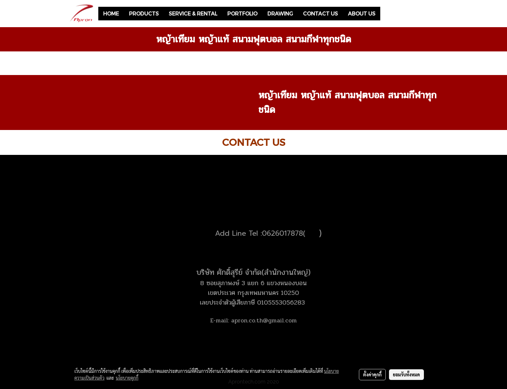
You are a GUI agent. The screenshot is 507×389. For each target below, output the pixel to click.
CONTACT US (320, 13)
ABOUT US (361, 13)
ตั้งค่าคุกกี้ (372, 374)
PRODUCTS (144, 13)
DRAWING (280, 13)
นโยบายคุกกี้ (127, 378)
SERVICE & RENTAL (193, 13)
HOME (111, 13)
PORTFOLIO (242, 13)
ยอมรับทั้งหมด (406, 374)
